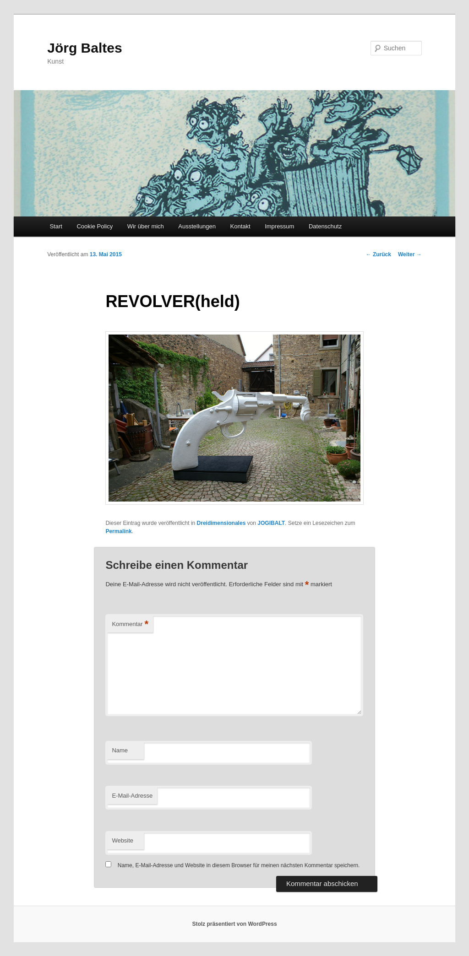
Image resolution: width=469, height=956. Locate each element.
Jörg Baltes (84, 47)
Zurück (378, 254)
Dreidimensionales (221, 523)
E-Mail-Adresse (132, 795)
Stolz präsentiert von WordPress (234, 924)
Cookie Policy (94, 226)
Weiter (410, 254)
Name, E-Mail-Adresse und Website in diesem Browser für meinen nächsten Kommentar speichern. (239, 865)
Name (120, 750)
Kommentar (130, 624)
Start (55, 226)
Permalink (118, 531)
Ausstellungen (197, 226)
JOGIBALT (271, 523)
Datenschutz (325, 226)
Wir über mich (145, 226)
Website (122, 840)
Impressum (279, 226)
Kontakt (240, 226)
